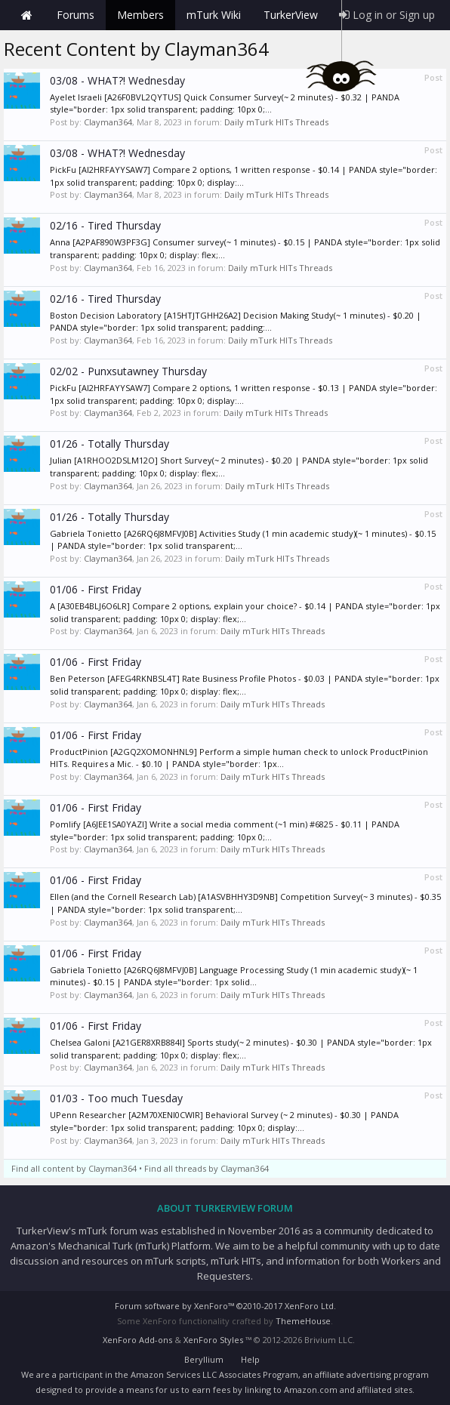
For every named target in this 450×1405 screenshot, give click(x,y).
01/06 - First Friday (95, 589)
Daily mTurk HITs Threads (276, 122)
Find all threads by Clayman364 (206, 1168)
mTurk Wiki (213, 15)
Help (250, 1359)
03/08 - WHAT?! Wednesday (117, 80)
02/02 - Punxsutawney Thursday (128, 371)
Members (140, 15)
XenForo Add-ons (137, 1339)
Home (26, 15)
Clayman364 (108, 122)
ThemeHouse (303, 1320)
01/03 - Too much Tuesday (116, 1098)
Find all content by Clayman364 (74, 1168)
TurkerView (291, 15)
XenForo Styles (213, 1339)
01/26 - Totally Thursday (109, 443)
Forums (75, 15)
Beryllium (203, 1359)
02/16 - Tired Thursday (105, 225)
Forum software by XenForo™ (225, 1305)
